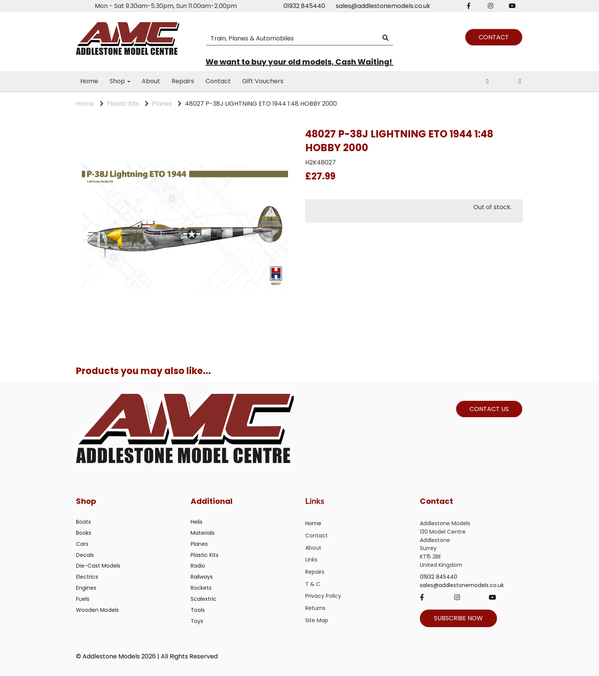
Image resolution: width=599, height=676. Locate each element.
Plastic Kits (123, 103)
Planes (162, 103)
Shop (120, 81)
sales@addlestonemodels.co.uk (383, 6)
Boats (83, 522)
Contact (218, 81)
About (151, 81)
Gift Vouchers (262, 81)
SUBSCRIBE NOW (458, 618)
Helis (196, 522)
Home (89, 81)
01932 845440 (304, 6)
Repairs (183, 81)
